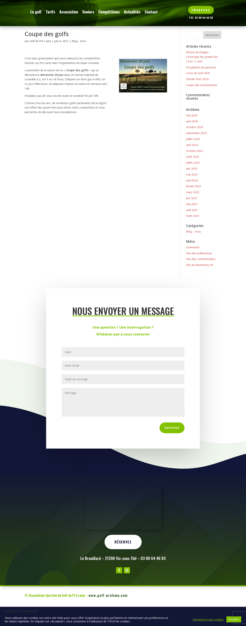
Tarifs (71, 12)
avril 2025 (192, 141)
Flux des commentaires (200, 279)
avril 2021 (192, 229)
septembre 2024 (196, 153)
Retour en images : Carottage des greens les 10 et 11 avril (202, 76)
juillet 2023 (193, 182)
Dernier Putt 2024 (197, 99)
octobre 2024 (194, 147)
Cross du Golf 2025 (198, 93)
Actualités (153, 12)
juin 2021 (191, 218)
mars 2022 (192, 212)
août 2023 (192, 176)
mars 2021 (192, 235)
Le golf (56, 12)
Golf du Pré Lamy (40, 61)
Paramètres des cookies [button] (208, 619)
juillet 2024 (193, 159)
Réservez (123, 576)
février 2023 (193, 206)
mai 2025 (192, 135)
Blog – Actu (193, 251)
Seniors (109, 12)
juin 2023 (191, 188)
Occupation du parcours (201, 87)
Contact (57, 26)
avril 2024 (192, 164)
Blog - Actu (79, 61)
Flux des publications (199, 273)
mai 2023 (192, 194)
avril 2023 (192, 200)
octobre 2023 (194, 170)
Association (89, 12)
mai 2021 (192, 224)
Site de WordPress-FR (199, 285)
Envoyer (172, 447)
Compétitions (129, 12)
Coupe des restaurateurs (201, 105)
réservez (201, 9)
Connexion (192, 267)
